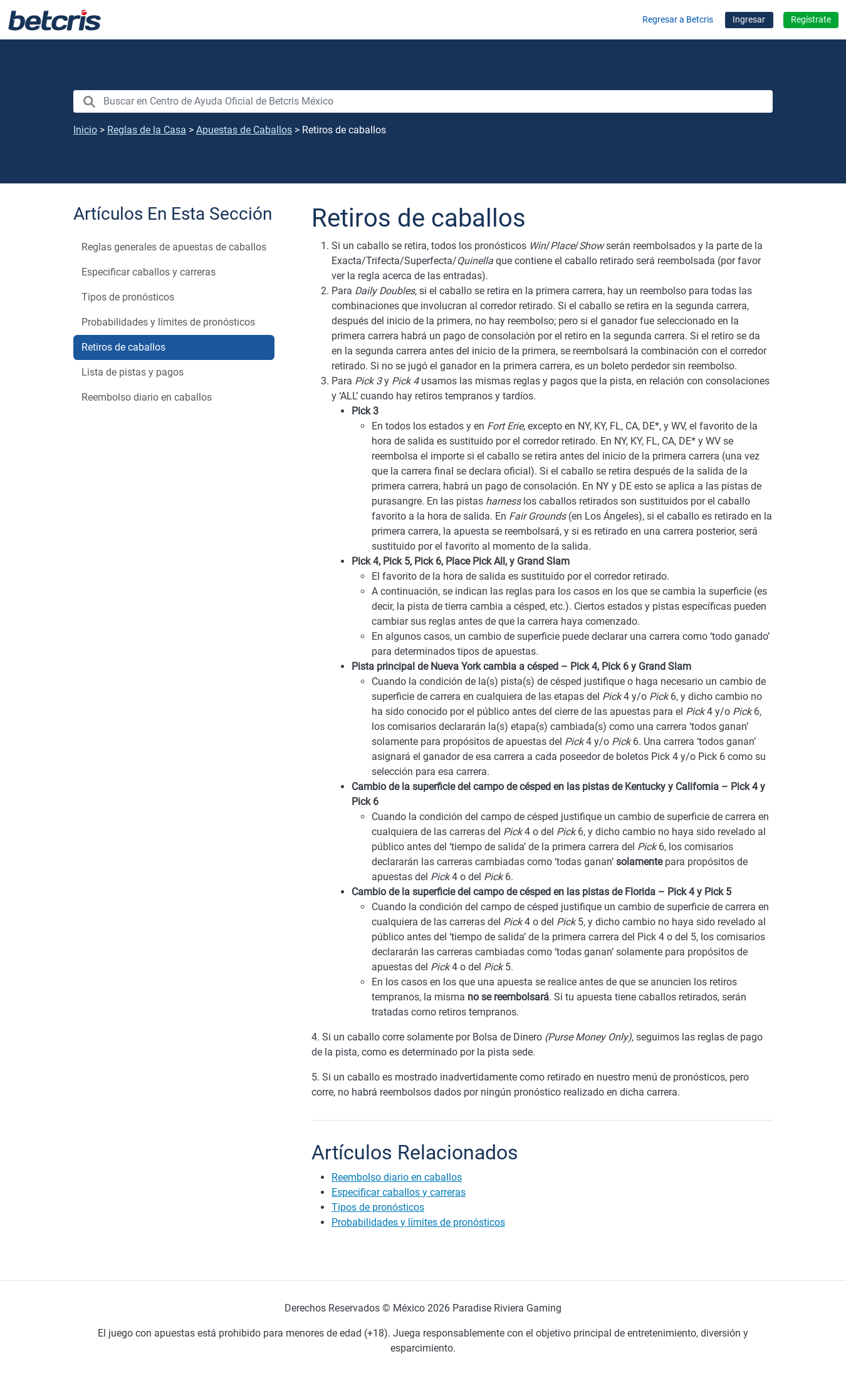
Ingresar (749, 19)
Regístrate (811, 19)
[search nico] (423, 101)
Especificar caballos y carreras (148, 272)
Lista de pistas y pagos (132, 372)
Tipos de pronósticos (127, 297)
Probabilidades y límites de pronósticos (168, 322)
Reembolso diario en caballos (146, 397)
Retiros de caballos (123, 347)
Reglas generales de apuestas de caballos (173, 247)
